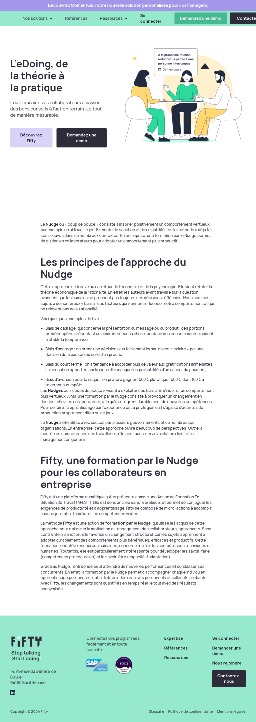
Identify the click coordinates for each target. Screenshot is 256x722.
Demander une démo (226, 650)
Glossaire (156, 711)
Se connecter (151, 18)
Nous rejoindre (227, 663)
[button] (38, 18)
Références (76, 18)
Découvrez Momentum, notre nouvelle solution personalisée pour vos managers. (128, 5)
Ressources (176, 657)
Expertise (173, 638)
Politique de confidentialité (190, 711)
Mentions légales (231, 711)
